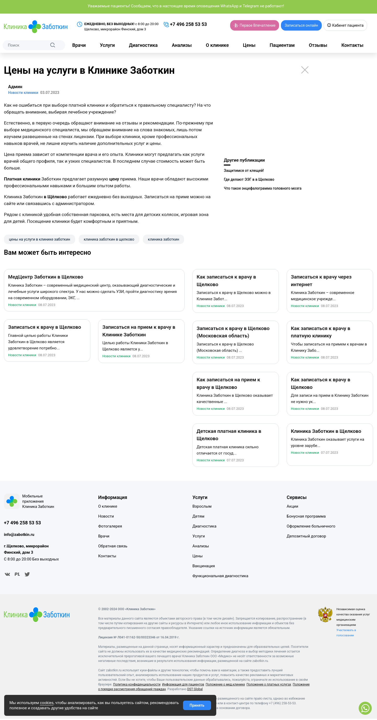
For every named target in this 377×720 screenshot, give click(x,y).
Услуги (107, 45)
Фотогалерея (110, 527)
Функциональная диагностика (220, 577)
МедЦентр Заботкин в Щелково (45, 278)
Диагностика (143, 45)
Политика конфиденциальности (136, 686)
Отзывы (318, 45)
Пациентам (282, 45)
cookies (46, 702)
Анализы (182, 45)
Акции (292, 507)
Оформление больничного (311, 527)
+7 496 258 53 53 (185, 24)
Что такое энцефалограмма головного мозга (263, 188)
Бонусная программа (306, 517)
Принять (197, 705)
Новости (106, 517)
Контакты (352, 45)
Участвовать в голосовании (346, 634)
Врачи (79, 45)
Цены (249, 45)
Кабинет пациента (345, 25)
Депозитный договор (306, 537)
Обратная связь (112, 547)
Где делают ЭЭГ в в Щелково (249, 179)
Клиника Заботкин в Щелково (326, 432)
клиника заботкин (163, 239)
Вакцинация (203, 567)
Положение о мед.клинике (225, 686)
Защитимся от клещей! (244, 170)
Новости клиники (22, 306)
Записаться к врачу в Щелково (44, 328)
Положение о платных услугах (268, 686)
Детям (198, 517)
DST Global (195, 690)
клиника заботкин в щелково (109, 239)
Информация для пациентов (183, 686)
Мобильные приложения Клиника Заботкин (38, 502)
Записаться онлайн (301, 25)
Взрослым (202, 507)
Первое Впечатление (254, 25)
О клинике (217, 45)
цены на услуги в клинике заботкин (39, 239)
